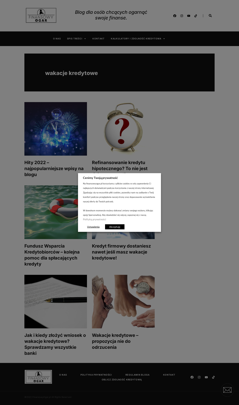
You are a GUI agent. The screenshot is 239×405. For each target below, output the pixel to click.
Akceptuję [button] (114, 226)
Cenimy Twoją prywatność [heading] (100, 178)
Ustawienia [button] (93, 226)
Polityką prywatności (94, 219)
